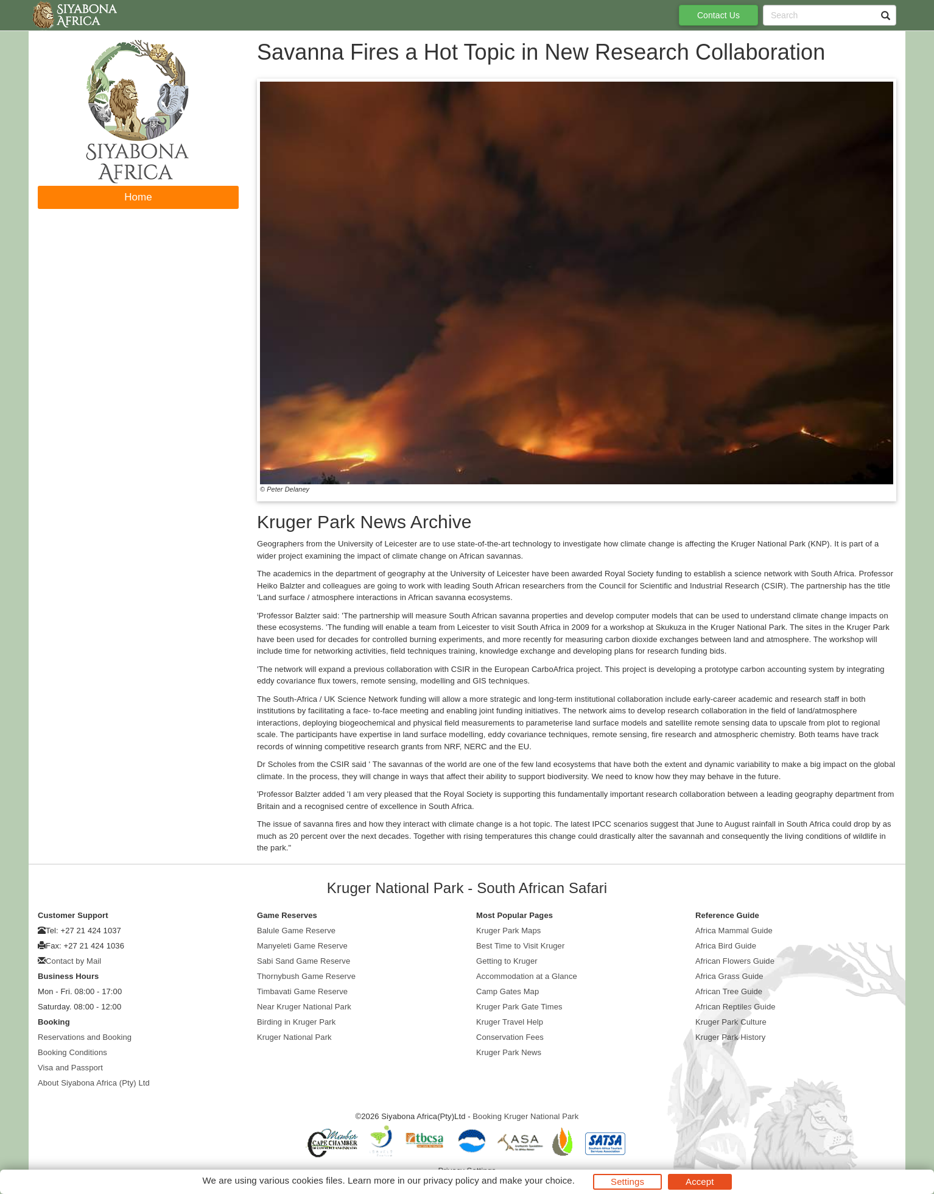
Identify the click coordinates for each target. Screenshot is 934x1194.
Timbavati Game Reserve (302, 991)
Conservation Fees (510, 1037)
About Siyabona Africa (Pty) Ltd (94, 1082)
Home (138, 197)
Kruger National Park (294, 1037)
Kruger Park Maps (508, 930)
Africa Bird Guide (725, 945)
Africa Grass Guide (729, 976)
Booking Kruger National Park (525, 1116)
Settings (627, 1181)
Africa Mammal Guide (734, 930)
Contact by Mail (73, 961)
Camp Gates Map (507, 991)
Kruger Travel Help (509, 1021)
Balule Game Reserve (296, 930)
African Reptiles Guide (735, 1006)
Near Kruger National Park (304, 1006)
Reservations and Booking (85, 1037)
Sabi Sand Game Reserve (303, 961)
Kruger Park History (730, 1037)
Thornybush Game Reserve (306, 976)
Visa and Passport (70, 1067)
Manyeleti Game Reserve (302, 945)
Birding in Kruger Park (296, 1021)
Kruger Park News (508, 1052)
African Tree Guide (728, 991)
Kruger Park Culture (731, 1021)
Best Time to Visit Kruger (520, 945)
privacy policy (451, 1180)
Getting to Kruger (507, 961)
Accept (700, 1181)
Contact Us (718, 15)
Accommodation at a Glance (526, 976)
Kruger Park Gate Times (519, 1006)
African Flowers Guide (734, 961)
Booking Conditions (72, 1052)
